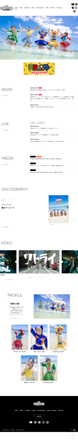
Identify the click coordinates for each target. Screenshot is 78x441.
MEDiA (40, 7)
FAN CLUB (66, 7)
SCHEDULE (34, 7)
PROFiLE (60, 7)
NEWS (28, 7)
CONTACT (39, 416)
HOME (23, 7)
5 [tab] (15, 202)
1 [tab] (3, 202)
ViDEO (55, 7)
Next (74, 219)
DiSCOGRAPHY (48, 7)
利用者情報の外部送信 (20, 429)
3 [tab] (9, 202)
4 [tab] (12, 202)
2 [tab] (6, 202)
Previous (16, 262)
